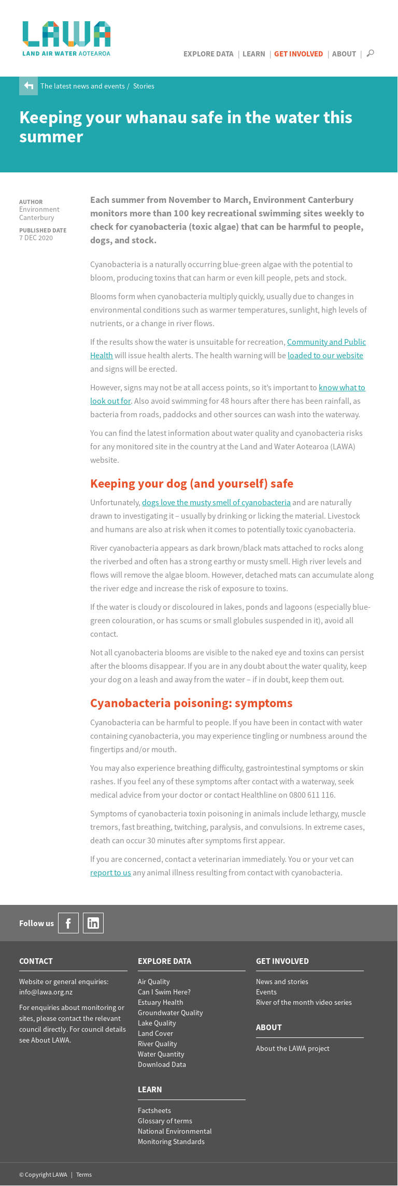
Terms (84, 1174)
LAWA (67, 38)
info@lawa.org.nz (46, 992)
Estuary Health (160, 1002)
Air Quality (154, 981)
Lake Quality (157, 1023)
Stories (143, 86)
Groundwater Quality (170, 1012)
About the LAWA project (293, 1048)
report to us (110, 872)
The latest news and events (82, 86)
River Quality (157, 1043)
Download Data (162, 1064)
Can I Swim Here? (164, 992)
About (344, 53)
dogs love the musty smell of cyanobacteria (216, 502)
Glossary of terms (165, 1120)
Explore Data (208, 53)
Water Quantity (161, 1054)
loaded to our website (325, 355)
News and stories (282, 981)
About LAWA (50, 1040)
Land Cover (155, 1033)
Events (266, 992)
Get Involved (298, 53)
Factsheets (154, 1110)
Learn (254, 53)
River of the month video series (304, 1002)
